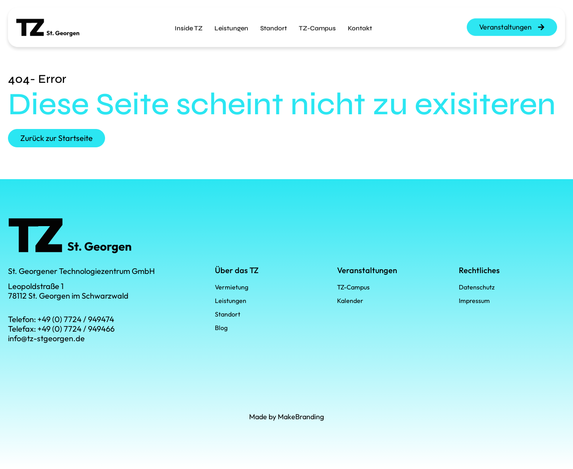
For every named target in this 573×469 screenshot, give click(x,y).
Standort (273, 23)
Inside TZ (189, 23)
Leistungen (231, 23)
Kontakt (360, 23)
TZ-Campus (317, 23)
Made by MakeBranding (286, 416)
